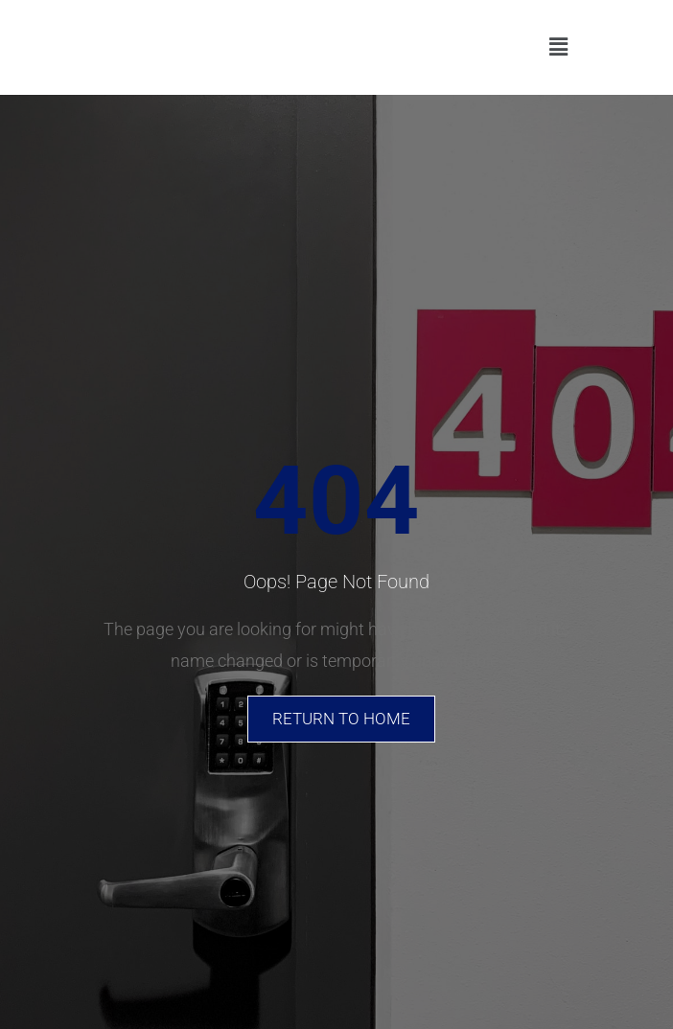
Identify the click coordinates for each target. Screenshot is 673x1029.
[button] (559, 47)
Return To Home (341, 718)
